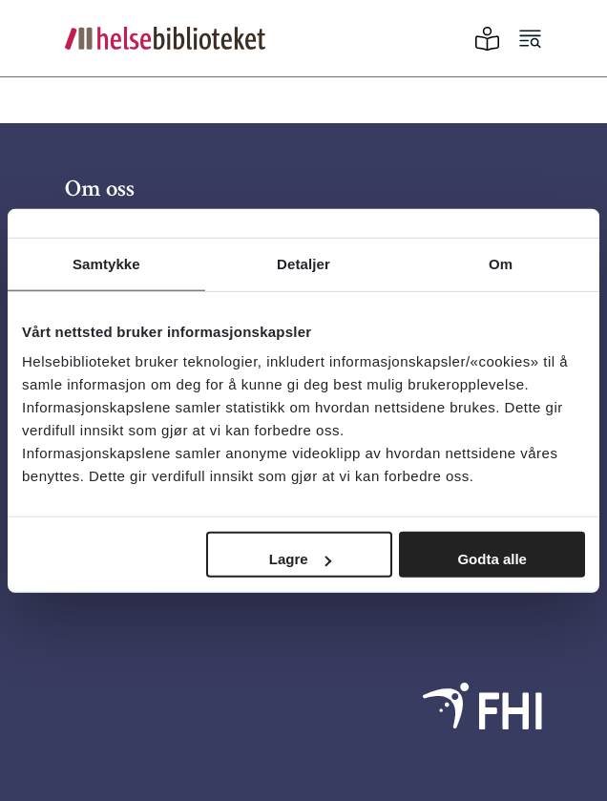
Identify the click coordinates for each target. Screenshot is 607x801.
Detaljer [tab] (303, 263)
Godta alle (492, 559)
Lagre (300, 559)
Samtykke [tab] (106, 263)
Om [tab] (501, 263)
